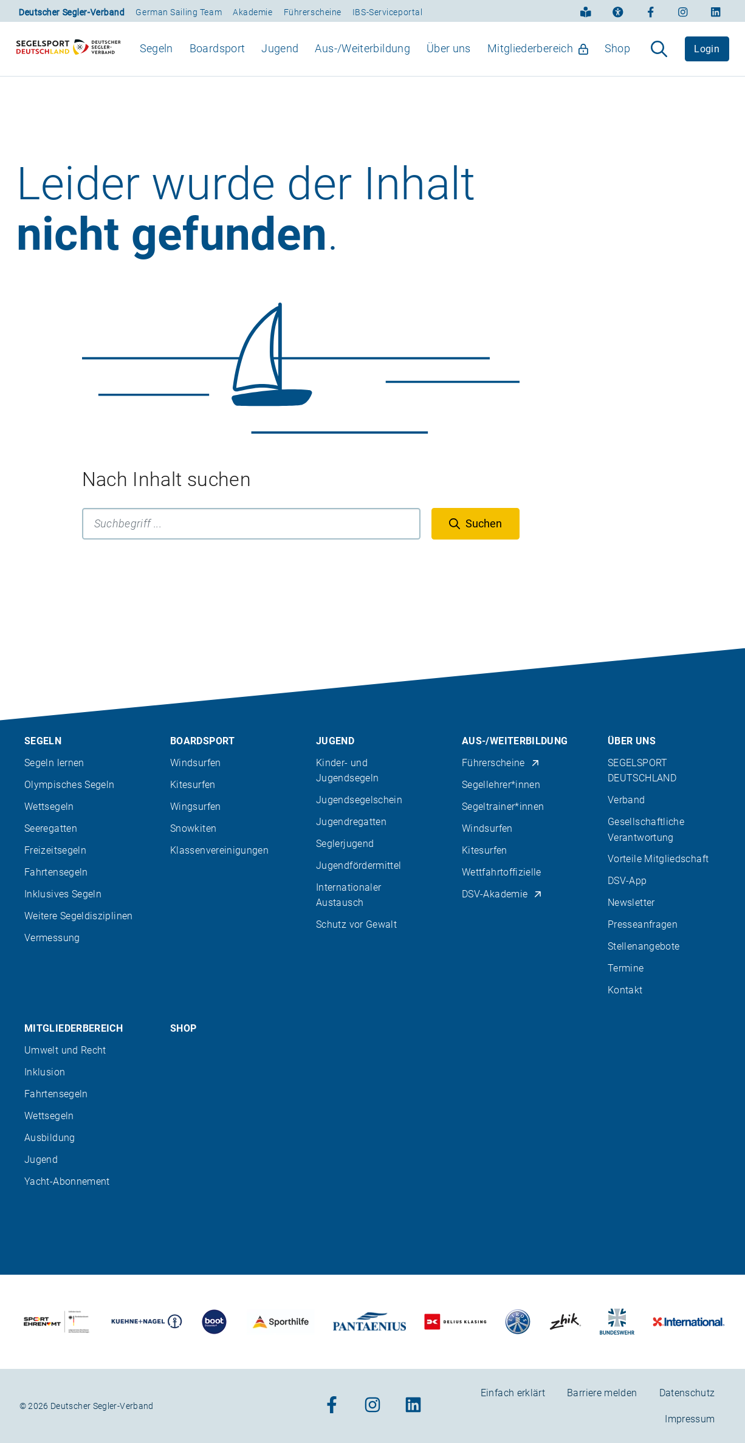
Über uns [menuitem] (449, 58)
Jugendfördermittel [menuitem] (358, 865)
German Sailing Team (179, 12)
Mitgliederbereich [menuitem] (537, 58)
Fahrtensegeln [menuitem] (56, 872)
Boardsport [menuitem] (217, 58)
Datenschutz (687, 1393)
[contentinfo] (372, 1045)
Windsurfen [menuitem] (195, 763)
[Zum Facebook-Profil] (650, 11)
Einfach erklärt (513, 1393)
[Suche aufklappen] (659, 59)
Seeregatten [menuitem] (50, 828)
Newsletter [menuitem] (631, 902)
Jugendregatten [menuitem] (351, 822)
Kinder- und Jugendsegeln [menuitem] (347, 770)
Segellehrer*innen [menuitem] (501, 784)
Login (706, 59)
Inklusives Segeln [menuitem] (62, 894)
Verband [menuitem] (626, 800)
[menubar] (385, 59)
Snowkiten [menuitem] (193, 828)
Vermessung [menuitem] (52, 938)
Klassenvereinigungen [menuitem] (219, 850)
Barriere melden (602, 1393)
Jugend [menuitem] (279, 58)
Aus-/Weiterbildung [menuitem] (362, 58)
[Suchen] (475, 545)
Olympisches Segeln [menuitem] (69, 784)
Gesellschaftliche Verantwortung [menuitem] (646, 829)
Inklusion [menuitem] (44, 1072)
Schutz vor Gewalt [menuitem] (356, 924)
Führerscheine (313, 12)
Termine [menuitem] (626, 968)
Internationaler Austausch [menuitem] (348, 895)
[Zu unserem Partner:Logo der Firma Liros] (517, 1322)
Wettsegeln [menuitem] (49, 806)
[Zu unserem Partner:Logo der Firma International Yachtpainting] (689, 1322)
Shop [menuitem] (617, 58)
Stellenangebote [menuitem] (643, 946)
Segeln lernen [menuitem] (54, 763)
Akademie (252, 12)
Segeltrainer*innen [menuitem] (503, 806)
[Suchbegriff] (251, 545)
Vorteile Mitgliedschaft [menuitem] (658, 859)
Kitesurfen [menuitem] (193, 784)
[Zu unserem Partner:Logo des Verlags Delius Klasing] (455, 1322)
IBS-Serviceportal (387, 12)
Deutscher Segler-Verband (72, 12)
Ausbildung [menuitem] (49, 1137)
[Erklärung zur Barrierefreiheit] (618, 11)
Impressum (690, 1419)
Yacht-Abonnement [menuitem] (67, 1181)
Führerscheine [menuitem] (501, 763)
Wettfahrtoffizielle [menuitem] (501, 872)
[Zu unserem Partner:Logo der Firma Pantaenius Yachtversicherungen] (369, 1322)
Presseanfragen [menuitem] (643, 924)
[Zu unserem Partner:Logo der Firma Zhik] (565, 1322)
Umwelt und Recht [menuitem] (65, 1050)
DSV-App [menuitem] (627, 880)
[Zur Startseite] (68, 59)
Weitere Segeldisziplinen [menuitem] (78, 916)
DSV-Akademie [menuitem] (502, 894)
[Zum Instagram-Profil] (683, 11)
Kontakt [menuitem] (625, 990)
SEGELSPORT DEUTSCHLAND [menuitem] (642, 770)
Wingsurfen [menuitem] (195, 806)
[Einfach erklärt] (585, 11)
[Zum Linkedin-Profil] (715, 11)
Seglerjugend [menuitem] (345, 843)
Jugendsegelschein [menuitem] (359, 800)
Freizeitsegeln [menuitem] (55, 850)
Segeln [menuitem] (156, 58)
